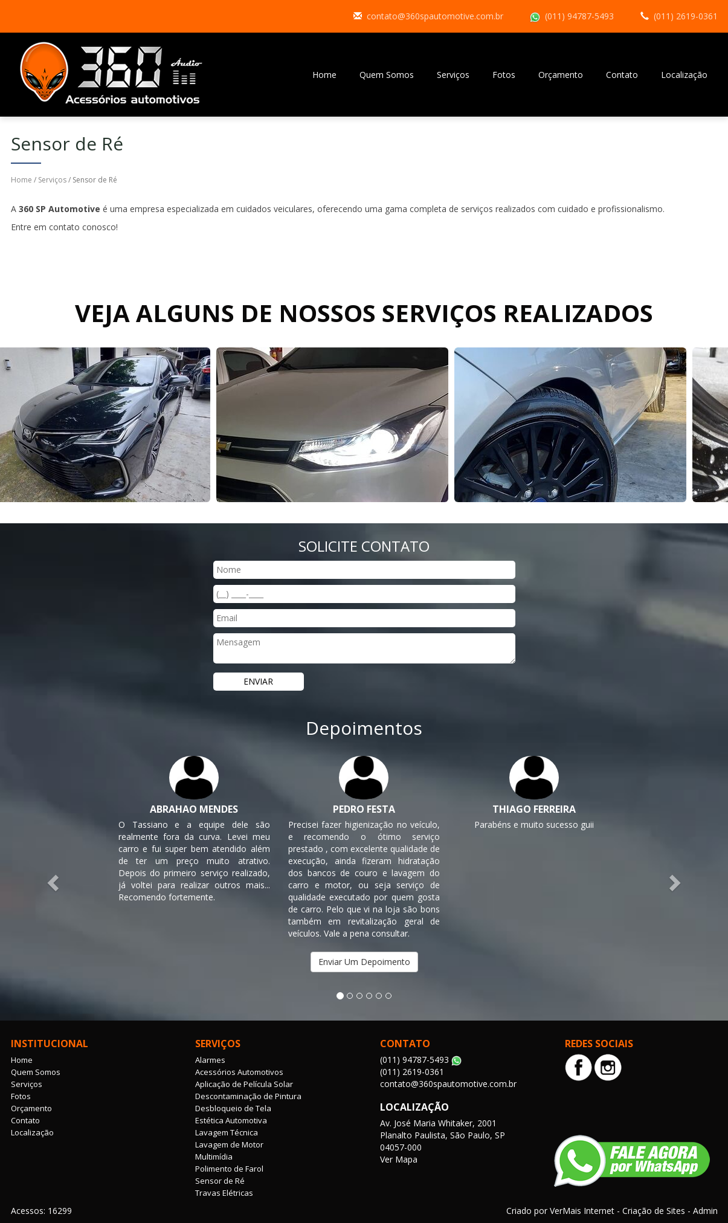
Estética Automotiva (231, 1120)
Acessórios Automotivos (239, 1071)
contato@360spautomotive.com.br (435, 16)
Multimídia (214, 1156)
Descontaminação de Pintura (248, 1096)
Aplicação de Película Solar (244, 1084)
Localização (684, 74)
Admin (705, 1210)
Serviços (453, 74)
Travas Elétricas (224, 1192)
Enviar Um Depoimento (364, 961)
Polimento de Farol (229, 1168)
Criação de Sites (653, 1210)
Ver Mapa (398, 1159)
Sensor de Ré (220, 1180)
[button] (54, 882)
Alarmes (210, 1059)
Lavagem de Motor (229, 1144)
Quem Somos (386, 74)
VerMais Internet (582, 1210)
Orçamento (560, 74)
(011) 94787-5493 (579, 16)
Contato (622, 74)
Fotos (503, 74)
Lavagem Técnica (226, 1132)
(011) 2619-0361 (686, 16)
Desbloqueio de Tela (233, 1108)
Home (324, 74)
